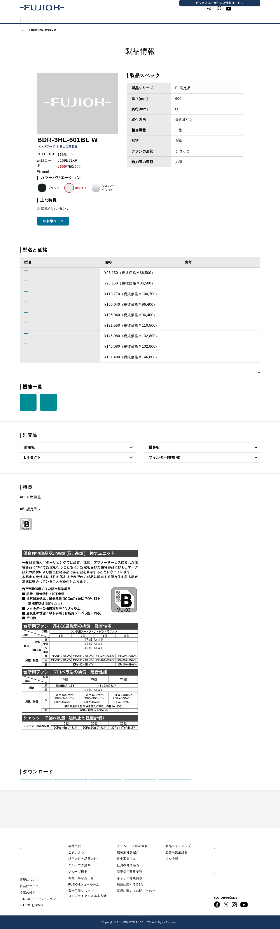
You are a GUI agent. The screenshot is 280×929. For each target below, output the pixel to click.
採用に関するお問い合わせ (136, 883)
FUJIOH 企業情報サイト (86, 914)
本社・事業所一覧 (81, 870)
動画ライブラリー (247, 13)
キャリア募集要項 (129, 870)
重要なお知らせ (32, 840)
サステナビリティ (123, 19)
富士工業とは (126, 851)
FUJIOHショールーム (83, 877)
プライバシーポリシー (232, 848)
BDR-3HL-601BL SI (41, 294)
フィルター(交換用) (164, 457)
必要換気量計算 (176, 844)
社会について (29, 878)
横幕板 (154, 447)
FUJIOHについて (85, 19)
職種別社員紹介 (128, 844)
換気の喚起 (28, 885)
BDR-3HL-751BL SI (41, 325)
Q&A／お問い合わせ (231, 831)
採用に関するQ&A (130, 877)
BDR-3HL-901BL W (41, 346)
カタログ (54, 19)
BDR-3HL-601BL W (41, 283)
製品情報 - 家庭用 (43, 29)
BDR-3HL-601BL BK (41, 273)
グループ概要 (78, 864)
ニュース (27, 848)
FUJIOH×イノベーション (38, 891)
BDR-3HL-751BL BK (41, 304)
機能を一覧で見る (239, 386)
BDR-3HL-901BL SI (41, 357)
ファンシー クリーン (48, 402)
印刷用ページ (53, 221)
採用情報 (179, 19)
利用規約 (221, 840)
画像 (140, 783)
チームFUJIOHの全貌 (132, 838)
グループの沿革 (79, 857)
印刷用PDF (174, 783)
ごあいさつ (76, 844)
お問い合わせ (225, 865)
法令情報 (171, 851)
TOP (23, 831)
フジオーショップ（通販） (193, 914)
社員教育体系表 (128, 857)
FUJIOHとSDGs (32, 898)
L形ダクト (32, 457)
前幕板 (29, 447)
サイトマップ (225, 856)
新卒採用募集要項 (129, 864)
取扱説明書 (70, 783)
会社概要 (74, 838)
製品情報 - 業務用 (179, 859)
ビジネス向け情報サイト (234, 882)
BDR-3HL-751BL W (41, 315)
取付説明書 (105, 783)
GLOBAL (224, 10)
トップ (24, 29)
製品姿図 (36, 783)
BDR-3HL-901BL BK (41, 336)
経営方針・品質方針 (82, 851)
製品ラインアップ (178, 838)
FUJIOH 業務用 (159, 914)
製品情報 (30, 19)
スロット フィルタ (28, 402)
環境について (29, 872)
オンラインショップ (197, 13)
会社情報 (155, 19)
